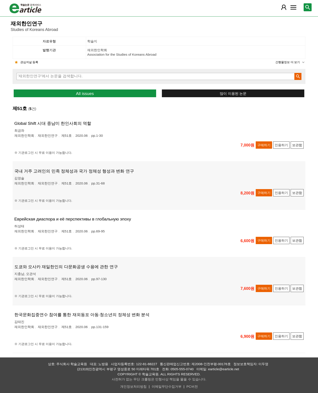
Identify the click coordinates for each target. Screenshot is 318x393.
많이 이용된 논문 (233, 93)
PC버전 (192, 386)
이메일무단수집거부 (167, 386)
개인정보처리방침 (133, 386)
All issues (85, 93)
